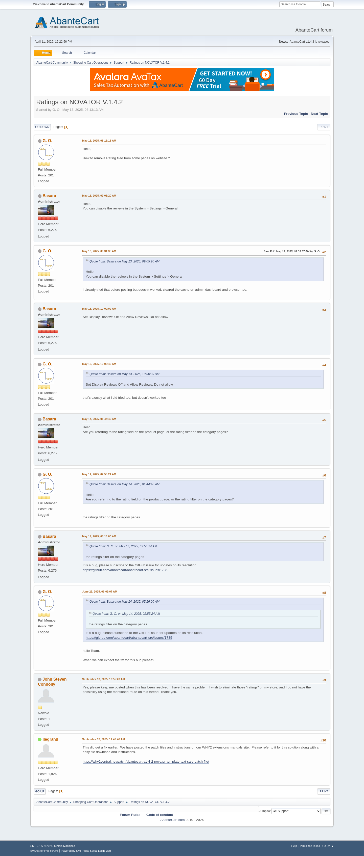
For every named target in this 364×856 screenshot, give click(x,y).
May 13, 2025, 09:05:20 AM (99, 195)
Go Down (42, 126)
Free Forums (51, 850)
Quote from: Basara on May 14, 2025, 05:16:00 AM (124, 601)
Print (324, 126)
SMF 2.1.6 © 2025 (41, 845)
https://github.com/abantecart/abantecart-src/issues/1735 (125, 570)
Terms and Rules (310, 845)
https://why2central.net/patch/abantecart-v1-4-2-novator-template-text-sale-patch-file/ (146, 761)
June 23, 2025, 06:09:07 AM (99, 591)
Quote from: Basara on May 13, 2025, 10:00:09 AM (124, 374)
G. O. (47, 141)
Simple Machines (64, 845)
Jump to (264, 811)
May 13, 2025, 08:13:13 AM (99, 140)
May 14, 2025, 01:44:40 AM (99, 418)
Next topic (319, 114)
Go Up (39, 791)
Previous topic (296, 114)
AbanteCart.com (172, 820)
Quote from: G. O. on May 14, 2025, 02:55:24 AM (123, 546)
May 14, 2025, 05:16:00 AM (99, 536)
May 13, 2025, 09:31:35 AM (99, 251)
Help (294, 845)
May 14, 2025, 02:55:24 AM (99, 474)
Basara (49, 196)
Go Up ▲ (328, 845)
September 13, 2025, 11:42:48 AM (103, 739)
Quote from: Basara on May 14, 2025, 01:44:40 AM (124, 484)
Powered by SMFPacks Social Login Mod (86, 850)
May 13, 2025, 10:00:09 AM (99, 308)
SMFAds (35, 850)
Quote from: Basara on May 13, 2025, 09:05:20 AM (124, 261)
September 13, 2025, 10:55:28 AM (103, 679)
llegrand (50, 739)
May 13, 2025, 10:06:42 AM (99, 363)
